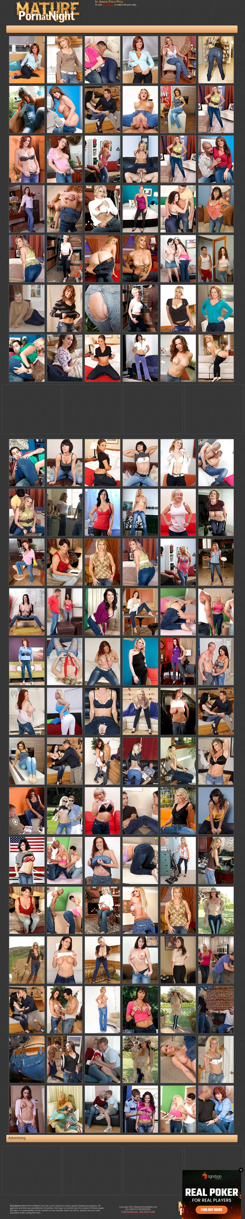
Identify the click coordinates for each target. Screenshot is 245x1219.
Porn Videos (108, 5)
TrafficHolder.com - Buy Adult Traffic (138, 1211)
